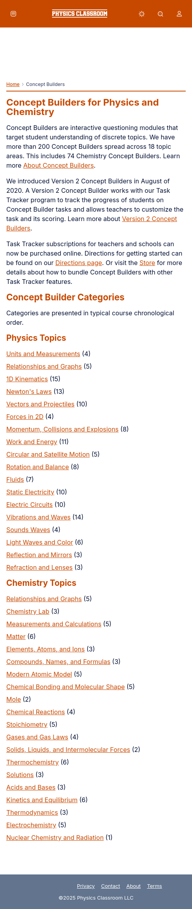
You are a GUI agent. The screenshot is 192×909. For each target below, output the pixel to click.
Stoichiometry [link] (27, 724)
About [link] (133, 886)
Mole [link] (13, 699)
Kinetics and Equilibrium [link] (41, 800)
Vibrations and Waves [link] (38, 517)
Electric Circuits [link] (29, 504)
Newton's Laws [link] (29, 391)
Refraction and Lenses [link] (39, 567)
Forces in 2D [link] (25, 417)
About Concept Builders (58, 165)
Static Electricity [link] (30, 492)
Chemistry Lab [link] (27, 611)
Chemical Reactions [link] (35, 712)
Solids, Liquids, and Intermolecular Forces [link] (68, 750)
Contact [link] (110, 886)
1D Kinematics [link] (27, 379)
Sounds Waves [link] (28, 530)
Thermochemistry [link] (32, 762)
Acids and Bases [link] (30, 787)
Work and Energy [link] (31, 442)
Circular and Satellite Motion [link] (48, 454)
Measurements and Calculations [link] (53, 624)
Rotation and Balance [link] (37, 467)
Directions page (78, 263)
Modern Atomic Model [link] (39, 674)
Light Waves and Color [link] (39, 542)
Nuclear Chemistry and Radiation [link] (55, 837)
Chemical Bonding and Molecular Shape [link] (65, 687)
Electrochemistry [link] (31, 825)
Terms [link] (154, 886)
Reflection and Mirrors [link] (39, 555)
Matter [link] (16, 636)
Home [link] (13, 84)
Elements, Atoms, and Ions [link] (45, 649)
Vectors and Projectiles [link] (40, 404)
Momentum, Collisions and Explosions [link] (62, 429)
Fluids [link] (15, 479)
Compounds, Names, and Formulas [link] (58, 662)
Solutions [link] (20, 775)
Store (147, 263)
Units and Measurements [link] (43, 354)
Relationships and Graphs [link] (44, 366)
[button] (13, 14)
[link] (79, 13)
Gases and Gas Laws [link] (37, 737)
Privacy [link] (86, 886)
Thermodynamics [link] (32, 812)
